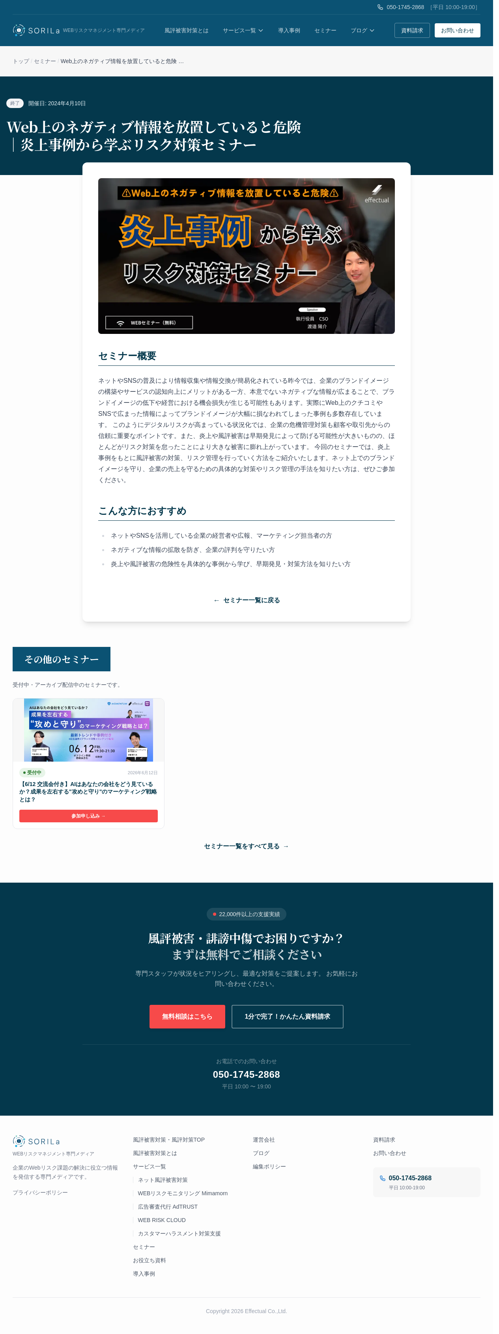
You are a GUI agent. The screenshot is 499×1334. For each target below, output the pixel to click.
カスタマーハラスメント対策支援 (179, 1233)
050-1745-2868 (405, 7)
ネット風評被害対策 (163, 1180)
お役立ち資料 (149, 1260)
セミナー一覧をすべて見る (246, 846)
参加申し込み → (88, 816)
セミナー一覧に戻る (246, 600)
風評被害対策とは (186, 30)
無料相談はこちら (187, 1016)
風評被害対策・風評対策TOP (169, 1140)
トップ (21, 61)
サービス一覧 (243, 30)
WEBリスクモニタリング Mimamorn (183, 1193)
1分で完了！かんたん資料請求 (288, 1016)
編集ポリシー (269, 1166)
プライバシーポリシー (40, 1192)
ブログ (363, 30)
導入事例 (289, 30)
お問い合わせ (457, 30)
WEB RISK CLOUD (162, 1220)
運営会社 (264, 1140)
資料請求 (412, 30)
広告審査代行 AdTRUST (168, 1207)
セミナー (325, 30)
